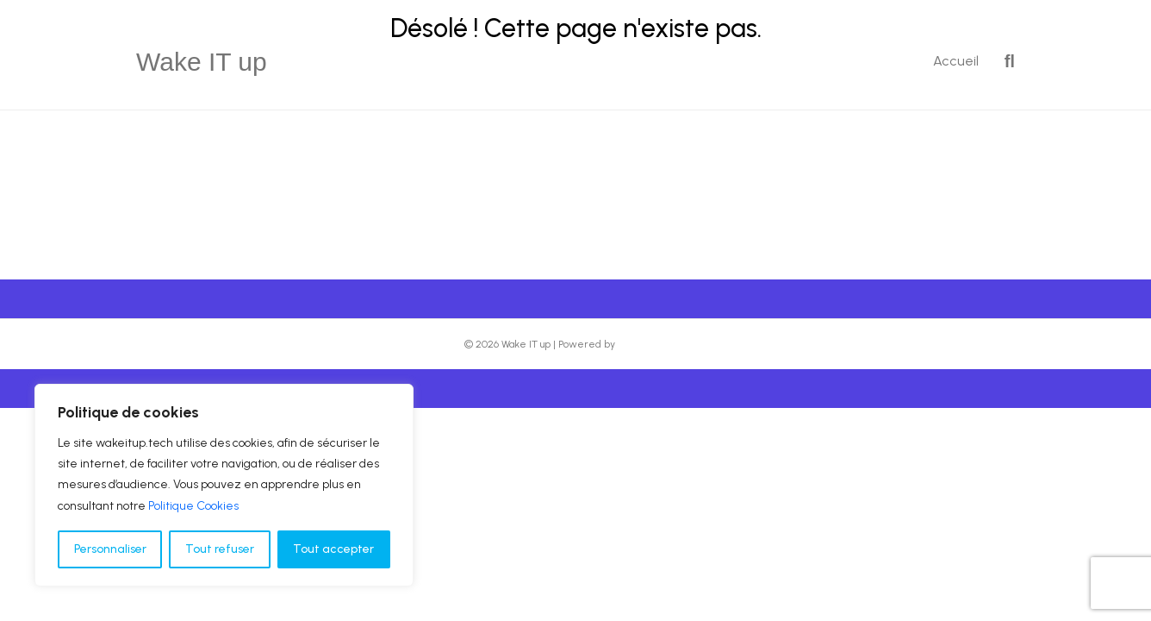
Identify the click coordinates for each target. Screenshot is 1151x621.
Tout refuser (219, 549)
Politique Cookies (193, 506)
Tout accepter (333, 549)
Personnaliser (110, 549)
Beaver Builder (652, 344)
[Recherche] (1003, 61)
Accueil (956, 61)
